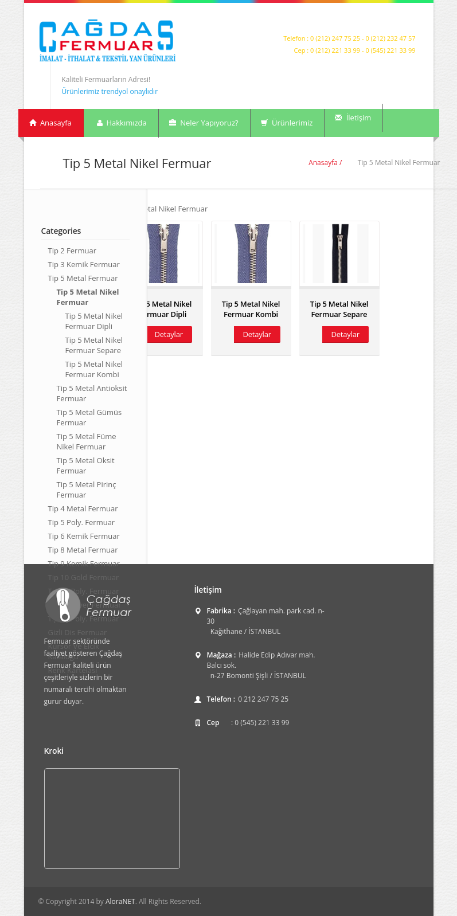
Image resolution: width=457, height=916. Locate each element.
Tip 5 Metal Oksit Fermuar (86, 465)
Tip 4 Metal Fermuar (83, 508)
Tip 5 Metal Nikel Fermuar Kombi (94, 369)
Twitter (381, 20)
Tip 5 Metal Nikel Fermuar (88, 297)
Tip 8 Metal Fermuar (83, 550)
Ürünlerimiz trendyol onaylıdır (110, 91)
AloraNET (120, 901)
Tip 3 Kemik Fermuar (84, 264)
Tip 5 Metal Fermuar (83, 278)
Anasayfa (50, 123)
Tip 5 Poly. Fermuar (81, 522)
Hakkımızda (121, 123)
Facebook (395, 20)
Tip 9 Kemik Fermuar (84, 563)
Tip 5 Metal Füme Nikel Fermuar (86, 441)
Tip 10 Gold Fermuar (83, 577)
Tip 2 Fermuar (72, 250)
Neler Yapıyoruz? (204, 123)
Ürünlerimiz (287, 123)
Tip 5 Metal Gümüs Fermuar (89, 417)
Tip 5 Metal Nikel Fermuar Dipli (94, 321)
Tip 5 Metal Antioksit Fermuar (92, 393)
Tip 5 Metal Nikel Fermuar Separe (94, 345)
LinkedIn (408, 20)
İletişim (353, 117)
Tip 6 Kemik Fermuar (84, 536)
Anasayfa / (325, 162)
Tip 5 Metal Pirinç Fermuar (86, 489)
